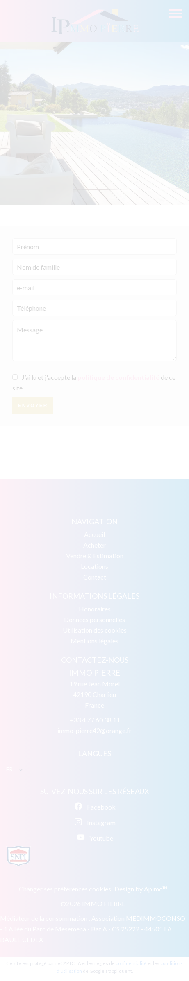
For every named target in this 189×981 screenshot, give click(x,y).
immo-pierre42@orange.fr (94, 730)
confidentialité (131, 963)
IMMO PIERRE (94, 672)
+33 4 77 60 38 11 (94, 720)
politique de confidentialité (118, 377)
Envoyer (33, 405)
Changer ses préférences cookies (65, 889)
